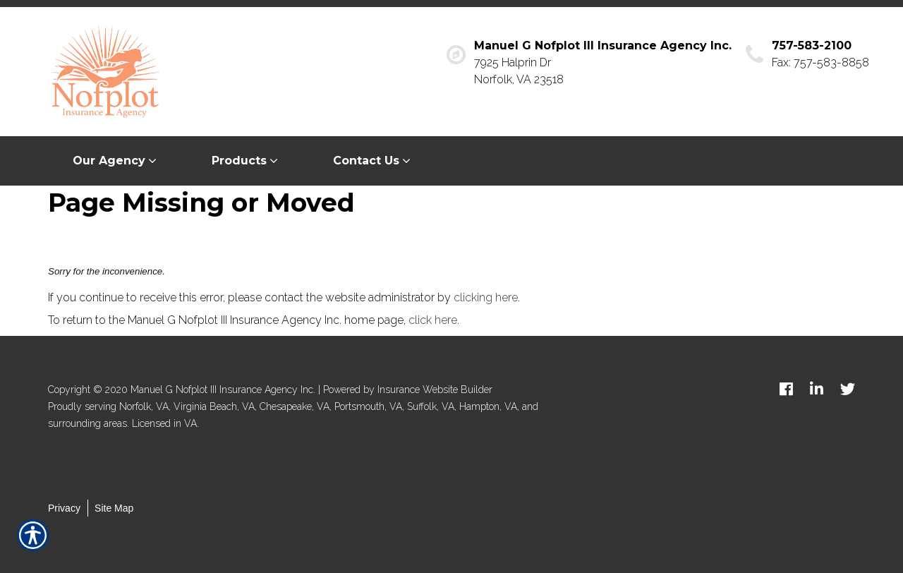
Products (239, 160)
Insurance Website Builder (434, 389)
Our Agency (109, 160)
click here (432, 320)
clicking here (486, 297)
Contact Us (366, 160)
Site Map (114, 508)
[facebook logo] (786, 389)
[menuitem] (117, 161)
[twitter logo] (847, 389)
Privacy (64, 508)
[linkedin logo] (816, 389)
